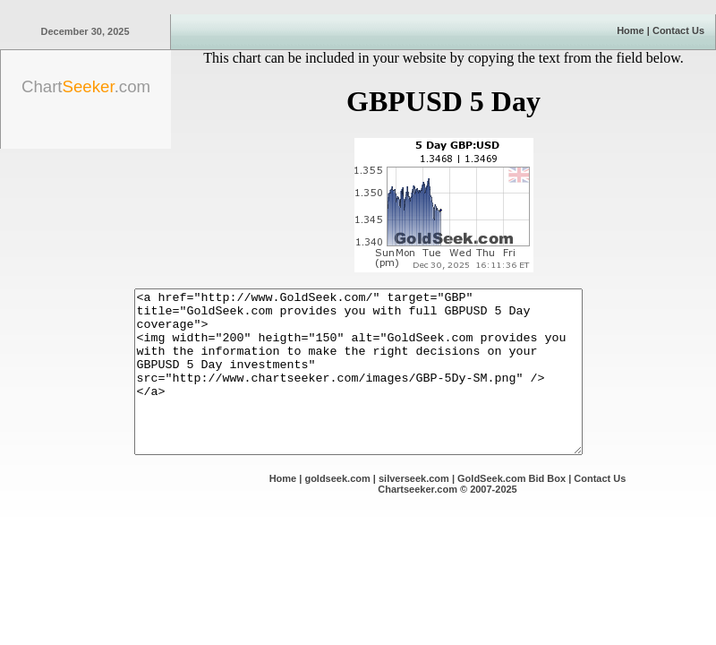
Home (630, 30)
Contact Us (678, 30)
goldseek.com (337, 510)
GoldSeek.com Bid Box (511, 510)
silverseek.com (414, 510)
